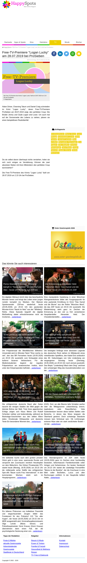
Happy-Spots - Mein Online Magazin (19, 4)
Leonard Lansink (64, 139)
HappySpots (6, 47)
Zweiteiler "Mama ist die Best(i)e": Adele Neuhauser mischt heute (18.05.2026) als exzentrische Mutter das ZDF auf (64, 448)
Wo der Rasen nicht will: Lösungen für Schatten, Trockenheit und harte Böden (63, 395)
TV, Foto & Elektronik (39, 555)
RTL (32, 400)
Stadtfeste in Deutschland (13, 552)
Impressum (63, 543)
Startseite (8, 42)
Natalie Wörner (65, 150)
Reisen (34, 552)
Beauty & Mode (37, 540)
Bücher (79, 42)
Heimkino (43, 42)
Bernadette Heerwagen (68, 142)
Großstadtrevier (58, 134)
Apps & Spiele (20, 42)
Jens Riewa (66, 147)
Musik (67, 42)
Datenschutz (64, 546)
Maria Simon (70, 134)
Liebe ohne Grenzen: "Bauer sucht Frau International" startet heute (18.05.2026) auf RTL (21, 448)
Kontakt (62, 540)
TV (55, 42)
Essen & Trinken (38, 543)
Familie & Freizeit (38, 546)
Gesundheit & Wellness (40, 549)
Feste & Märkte (9, 540)
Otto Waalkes (63, 145)
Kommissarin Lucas (66, 137)
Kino (32, 42)
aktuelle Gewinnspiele (12, 543)
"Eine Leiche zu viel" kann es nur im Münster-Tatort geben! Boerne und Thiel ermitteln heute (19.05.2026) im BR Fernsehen (21, 339)
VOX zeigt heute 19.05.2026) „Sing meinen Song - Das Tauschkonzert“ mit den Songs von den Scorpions (21, 394)
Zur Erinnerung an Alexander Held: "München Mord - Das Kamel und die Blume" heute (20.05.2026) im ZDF (62, 287)
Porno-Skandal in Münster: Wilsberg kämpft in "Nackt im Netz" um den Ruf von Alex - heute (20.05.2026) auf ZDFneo (22, 287)
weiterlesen (16, 317)
